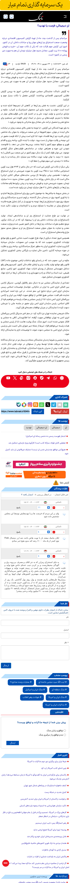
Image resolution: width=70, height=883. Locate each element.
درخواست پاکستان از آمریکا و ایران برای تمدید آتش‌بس (43, 799)
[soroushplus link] (35, 378)
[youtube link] (8, 378)
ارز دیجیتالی (41, 427)
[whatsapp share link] (41, 405)
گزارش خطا (64, 483)
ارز (66, 427)
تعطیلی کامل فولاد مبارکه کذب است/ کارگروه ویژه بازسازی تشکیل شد (37, 443)
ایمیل (66, 630)
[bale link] (42, 378)
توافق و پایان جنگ (55, 730)
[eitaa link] (21, 378)
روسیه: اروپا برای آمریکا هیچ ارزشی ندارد (50, 830)
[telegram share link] (53, 405)
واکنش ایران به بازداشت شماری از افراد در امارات (47, 856)
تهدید (28, 427)
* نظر (66, 642)
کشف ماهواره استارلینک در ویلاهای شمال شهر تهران (45, 785)
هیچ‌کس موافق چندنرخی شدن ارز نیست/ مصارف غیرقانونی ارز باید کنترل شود (36, 451)
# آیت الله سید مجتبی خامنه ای (53, 682)
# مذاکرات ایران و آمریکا (56, 705)
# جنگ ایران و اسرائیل (35, 689)
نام (67, 617)
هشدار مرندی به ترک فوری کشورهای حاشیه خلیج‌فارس (44, 843)
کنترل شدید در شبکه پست (56, 792)
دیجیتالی (56, 427)
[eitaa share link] (35, 405)
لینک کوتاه (60, 411)
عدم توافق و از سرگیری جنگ (51, 735)
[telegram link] (48, 378)
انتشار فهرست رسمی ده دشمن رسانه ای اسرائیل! (46, 436)
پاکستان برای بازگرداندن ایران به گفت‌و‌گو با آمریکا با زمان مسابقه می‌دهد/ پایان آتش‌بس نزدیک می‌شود (35, 777)
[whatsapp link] (55, 378)
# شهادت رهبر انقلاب (32, 697)
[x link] (15, 378)
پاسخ (18, 507)
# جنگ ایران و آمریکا (57, 697)
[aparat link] (35, 385)
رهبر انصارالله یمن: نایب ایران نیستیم (51, 823)
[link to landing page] (36, 16)
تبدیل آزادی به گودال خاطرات (54, 850)
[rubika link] (62, 378)
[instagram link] (28, 378)
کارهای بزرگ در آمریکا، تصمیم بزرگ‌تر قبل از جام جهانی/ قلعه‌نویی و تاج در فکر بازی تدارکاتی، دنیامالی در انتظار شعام (36, 814)
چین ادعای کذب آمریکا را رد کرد (54, 768)
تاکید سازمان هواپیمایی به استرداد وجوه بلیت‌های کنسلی (43, 805)
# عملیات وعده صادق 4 (20, 682)
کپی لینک (37, 411)
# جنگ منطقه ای (59, 689)
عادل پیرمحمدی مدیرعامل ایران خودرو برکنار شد (46, 836)
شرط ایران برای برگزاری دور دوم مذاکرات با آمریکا (47, 761)
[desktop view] (11, 16)
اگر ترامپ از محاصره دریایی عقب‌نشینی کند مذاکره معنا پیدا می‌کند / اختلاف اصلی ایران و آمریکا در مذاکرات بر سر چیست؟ (36, 865)
